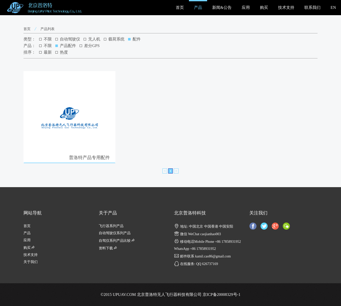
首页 (180, 7)
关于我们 (30, 262)
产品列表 (47, 29)
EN (333, 7)
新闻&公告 (221, 7)
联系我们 (312, 7)
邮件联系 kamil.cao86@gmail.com (202, 256)
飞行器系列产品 (111, 226)
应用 (246, 7)
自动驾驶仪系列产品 (115, 233)
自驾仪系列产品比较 (117, 241)
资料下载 (108, 248)
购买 (264, 7)
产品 (198, 7)
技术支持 (286, 7)
